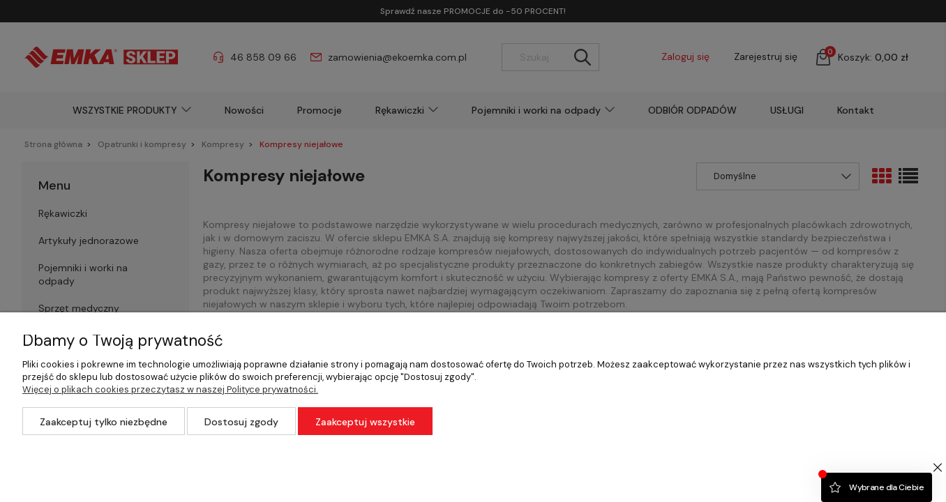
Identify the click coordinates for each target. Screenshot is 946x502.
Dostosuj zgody (241, 422)
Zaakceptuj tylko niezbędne (103, 422)
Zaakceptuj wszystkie (365, 422)
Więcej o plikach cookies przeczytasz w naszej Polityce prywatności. (170, 389)
